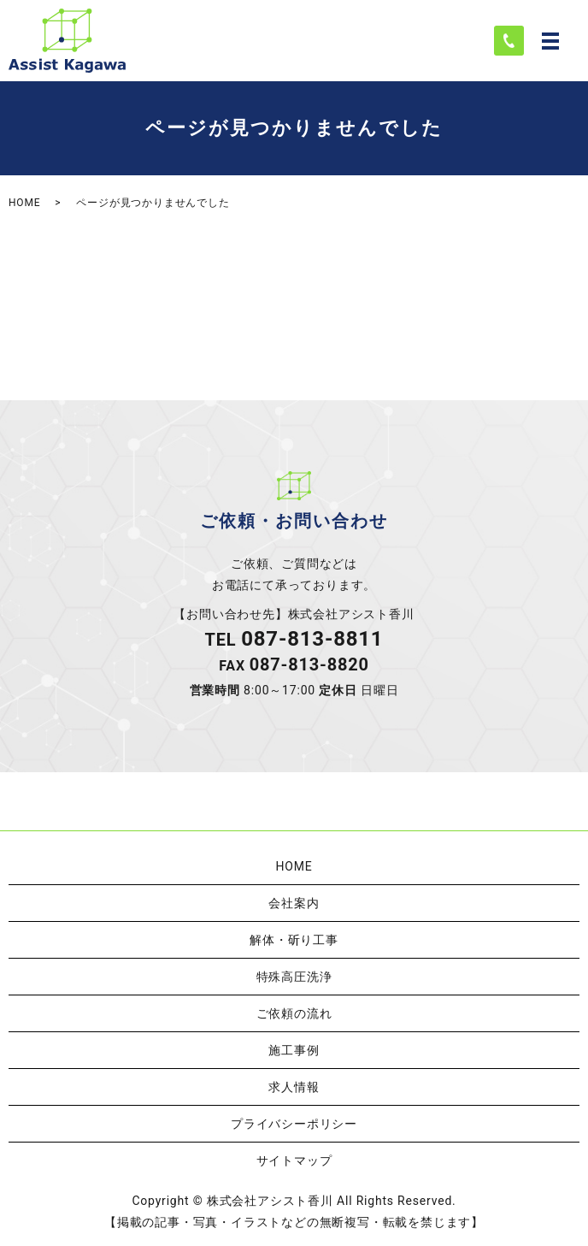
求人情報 (293, 1087)
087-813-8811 (312, 639)
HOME (24, 203)
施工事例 (293, 1050)
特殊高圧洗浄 (294, 976)
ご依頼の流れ (294, 1013)
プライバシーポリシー (294, 1124)
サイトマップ (294, 1160)
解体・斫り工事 (294, 940)
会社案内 (293, 903)
